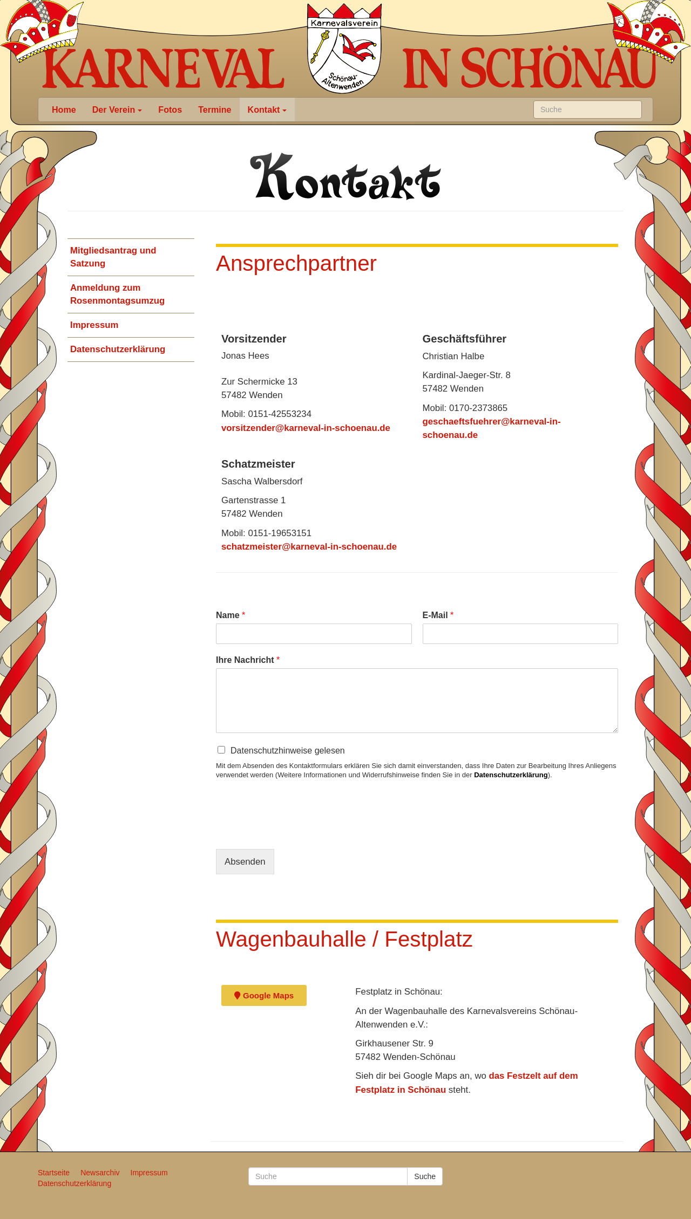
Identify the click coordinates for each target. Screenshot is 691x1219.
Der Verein (117, 109)
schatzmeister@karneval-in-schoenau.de (309, 547)
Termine (214, 109)
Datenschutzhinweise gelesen (288, 750)
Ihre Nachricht (248, 660)
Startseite (54, 1172)
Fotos (170, 109)
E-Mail (438, 615)
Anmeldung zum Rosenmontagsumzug (117, 294)
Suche (425, 1176)
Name (230, 615)
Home (64, 109)
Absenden (245, 862)
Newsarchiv (99, 1172)
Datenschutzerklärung (117, 349)
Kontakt (267, 109)
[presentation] (298, 831)
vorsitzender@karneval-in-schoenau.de (305, 428)
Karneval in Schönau (344, 48)
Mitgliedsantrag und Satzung (113, 257)
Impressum (94, 325)
